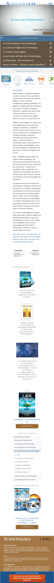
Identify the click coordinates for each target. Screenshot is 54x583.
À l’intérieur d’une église (14, 51)
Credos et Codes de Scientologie (25, 476)
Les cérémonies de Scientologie (25, 447)
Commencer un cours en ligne (18, 568)
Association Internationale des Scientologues (16, 569)
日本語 (11, 549)
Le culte (17, 455)
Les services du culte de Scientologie (26, 451)
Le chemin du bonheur (17, 80)
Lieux (20, 561)
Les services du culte (21, 462)
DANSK (38, 547)
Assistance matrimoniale (22, 465)
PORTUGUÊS (15, 552)
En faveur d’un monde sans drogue (18, 571)
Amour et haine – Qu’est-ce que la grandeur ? (24, 64)
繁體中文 (23, 549)
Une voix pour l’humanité (42, 558)
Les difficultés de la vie (22, 472)
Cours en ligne (35, 559)
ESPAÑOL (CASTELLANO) (35, 550)
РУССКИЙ (17, 549)
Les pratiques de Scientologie (24, 444)
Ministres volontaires (9, 559)
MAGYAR (44, 549)
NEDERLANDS (31, 549)
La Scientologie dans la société (24, 479)
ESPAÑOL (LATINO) (21, 550)
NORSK (6, 550)
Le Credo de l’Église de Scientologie (20, 47)
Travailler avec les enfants (23, 468)
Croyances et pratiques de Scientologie (23, 558)
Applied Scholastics (29, 79)
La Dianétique (17, 566)
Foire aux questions (21, 559)
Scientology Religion (39, 566)
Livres (29, 559)
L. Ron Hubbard (8, 558)
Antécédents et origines (22, 437)
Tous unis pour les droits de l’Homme (39, 571)
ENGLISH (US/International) (11, 547)
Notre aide (6, 84)
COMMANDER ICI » (27, 426)
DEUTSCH (39, 549)
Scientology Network (27, 566)
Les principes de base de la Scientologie (22, 56)
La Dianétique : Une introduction (18, 60)
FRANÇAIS (44, 547)
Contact (16, 561)
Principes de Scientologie (22, 440)
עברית (6, 549)
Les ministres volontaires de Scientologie (38, 568)
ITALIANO (7, 552)
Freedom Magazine (34, 569)
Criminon (41, 79)
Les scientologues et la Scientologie (19, 43)
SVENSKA (12, 550)
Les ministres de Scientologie (24, 458)
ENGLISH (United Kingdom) (27, 547)
